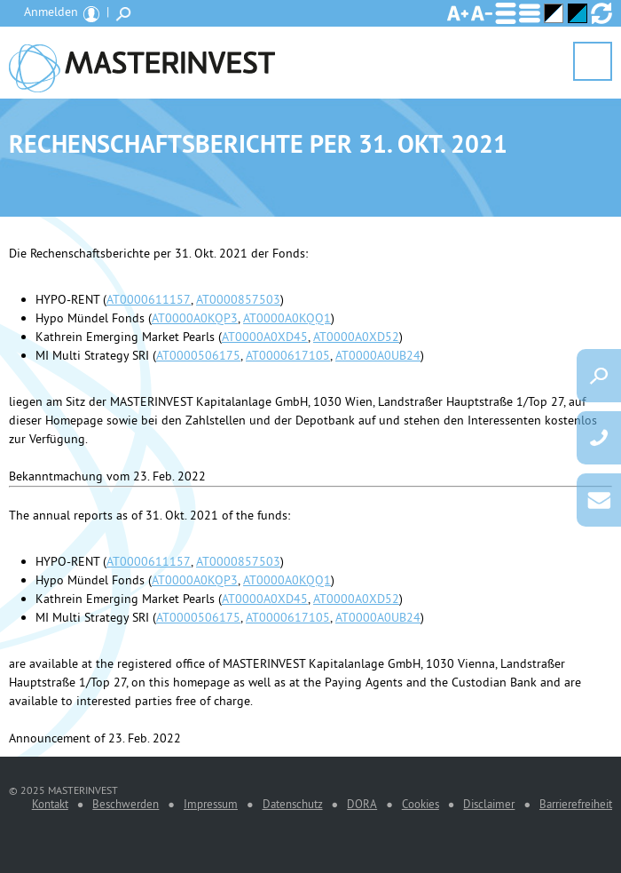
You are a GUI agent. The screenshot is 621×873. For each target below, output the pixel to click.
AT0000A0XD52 (356, 337)
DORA (362, 804)
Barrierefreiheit (575, 804)
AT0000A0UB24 (378, 355)
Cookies (420, 804)
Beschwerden (125, 804)
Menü (592, 62)
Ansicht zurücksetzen (601, 13)
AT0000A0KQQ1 (287, 318)
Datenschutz (293, 804)
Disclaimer (489, 804)
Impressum (211, 804)
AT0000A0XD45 (265, 337)
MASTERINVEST (142, 63)
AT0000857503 (238, 299)
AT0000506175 (198, 355)
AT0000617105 (288, 355)
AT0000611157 (148, 299)
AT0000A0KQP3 (195, 318)
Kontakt (50, 804)
